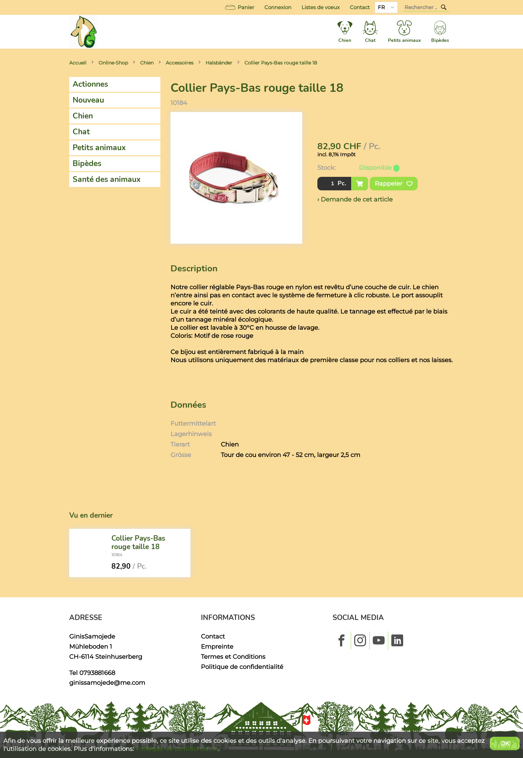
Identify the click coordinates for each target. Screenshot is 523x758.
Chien (147, 63)
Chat (81, 132)
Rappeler (394, 183)
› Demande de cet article (355, 199)
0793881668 (97, 672)
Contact (360, 7)
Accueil (77, 63)
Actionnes (90, 84)
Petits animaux (99, 147)
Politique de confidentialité (242, 666)
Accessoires (179, 63)
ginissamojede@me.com (107, 682)
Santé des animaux (107, 179)
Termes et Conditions (233, 656)
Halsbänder (219, 63)
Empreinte (217, 646)
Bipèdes (87, 163)
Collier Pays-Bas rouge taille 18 (280, 63)
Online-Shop (113, 63)
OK (504, 743)
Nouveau (88, 100)
